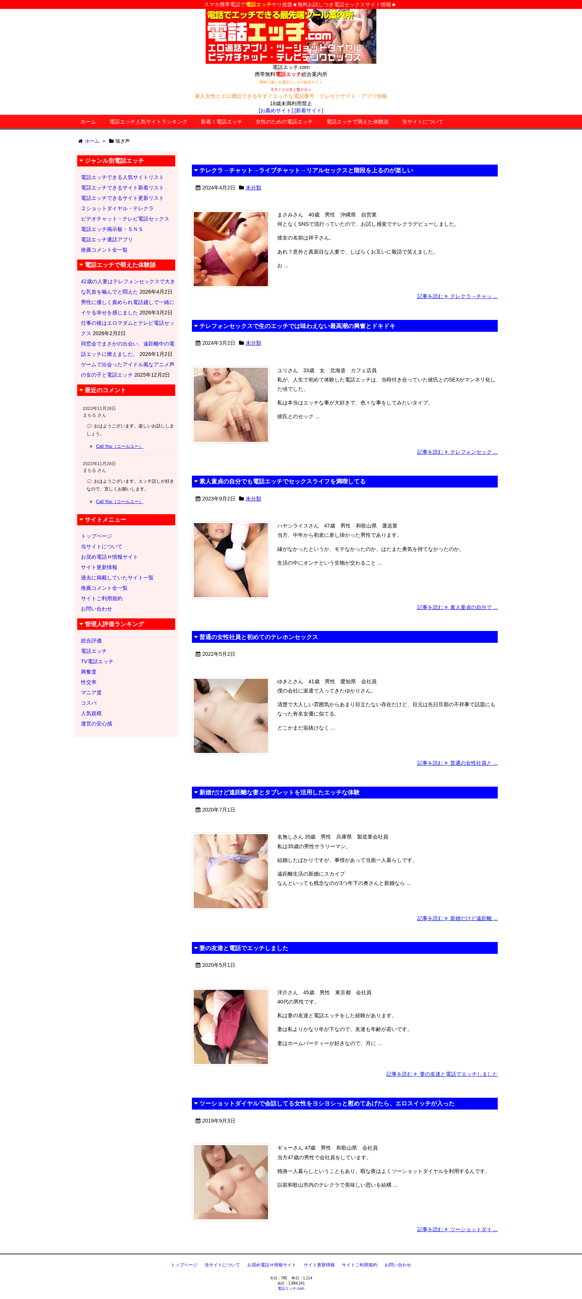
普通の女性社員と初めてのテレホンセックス (258, 637)
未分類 (253, 188)
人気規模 (91, 713)
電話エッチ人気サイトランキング (148, 122)
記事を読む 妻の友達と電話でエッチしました (442, 1074)
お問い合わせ (96, 609)
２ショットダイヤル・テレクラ (117, 208)
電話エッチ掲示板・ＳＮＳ (112, 229)
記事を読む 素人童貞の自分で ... (457, 607)
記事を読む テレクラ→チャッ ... (457, 296)
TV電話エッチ (97, 661)
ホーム (88, 122)
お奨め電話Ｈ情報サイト (109, 557)
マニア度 (91, 692)
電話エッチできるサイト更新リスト (122, 198)
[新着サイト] (308, 110)
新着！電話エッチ (221, 122)
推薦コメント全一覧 (104, 250)
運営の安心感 (96, 724)
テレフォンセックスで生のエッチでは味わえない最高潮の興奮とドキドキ (297, 326)
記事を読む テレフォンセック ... (457, 452)
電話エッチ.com (291, 1288)
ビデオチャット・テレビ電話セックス (125, 219)
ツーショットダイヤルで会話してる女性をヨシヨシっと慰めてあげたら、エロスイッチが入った (327, 1103)
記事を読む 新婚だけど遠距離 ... (457, 918)
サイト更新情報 (99, 567)
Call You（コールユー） (119, 446)
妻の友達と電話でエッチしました (243, 948)
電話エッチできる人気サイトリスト (122, 177)
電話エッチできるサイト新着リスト (122, 188)
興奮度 (89, 672)
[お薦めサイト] (276, 110)
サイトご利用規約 (101, 598)
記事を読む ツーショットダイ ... (457, 1229)
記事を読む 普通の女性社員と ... (457, 763)
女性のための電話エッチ (284, 122)
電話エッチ (94, 651)
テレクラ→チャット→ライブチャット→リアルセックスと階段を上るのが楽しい (306, 170)
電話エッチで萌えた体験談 (357, 122)
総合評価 (91, 641)
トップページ (96, 536)
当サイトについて (423, 122)
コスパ (89, 703)
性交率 (89, 682)
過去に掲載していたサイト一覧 (117, 578)
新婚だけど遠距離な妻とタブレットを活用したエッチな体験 (279, 792)
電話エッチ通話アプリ (107, 239)
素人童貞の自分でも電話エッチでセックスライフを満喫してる (282, 481)
